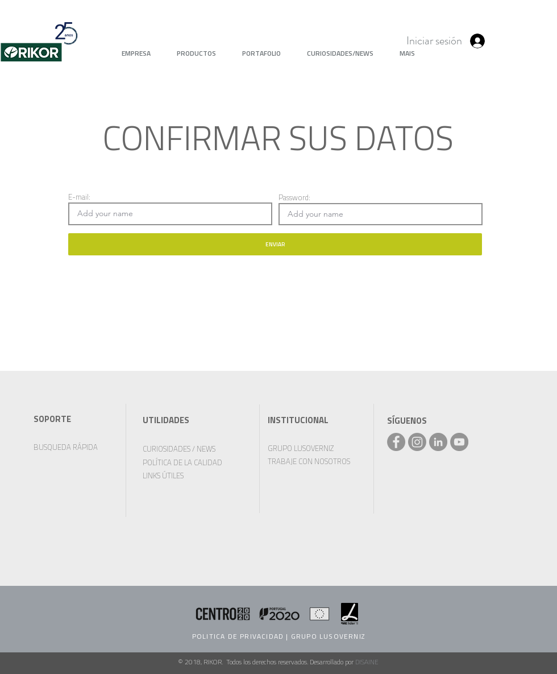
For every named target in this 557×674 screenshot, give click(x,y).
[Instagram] (417, 442)
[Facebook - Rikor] (396, 442)
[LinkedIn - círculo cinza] (438, 442)
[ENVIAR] (275, 244)
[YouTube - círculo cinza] (459, 442)
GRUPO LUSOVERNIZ (328, 636)
